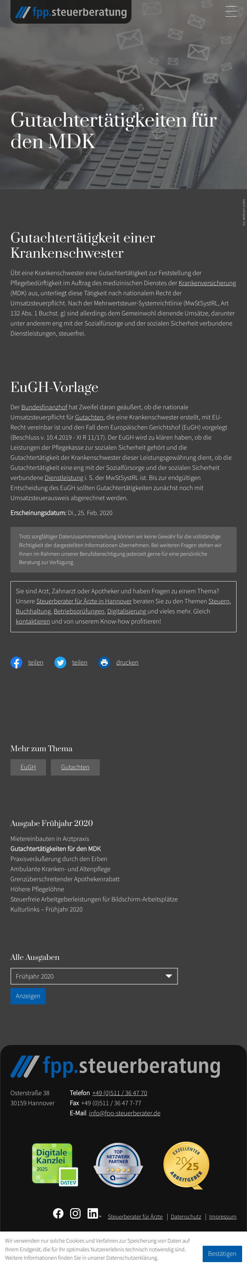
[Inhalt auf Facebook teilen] (32, 662)
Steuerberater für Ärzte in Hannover (84, 601)
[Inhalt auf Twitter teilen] (76, 662)
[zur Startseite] (70, 12)
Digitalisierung (127, 611)
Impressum (223, 1216)
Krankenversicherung (207, 283)
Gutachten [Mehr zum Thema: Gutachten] (75, 767)
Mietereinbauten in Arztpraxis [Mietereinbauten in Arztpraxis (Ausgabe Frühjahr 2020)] (49, 839)
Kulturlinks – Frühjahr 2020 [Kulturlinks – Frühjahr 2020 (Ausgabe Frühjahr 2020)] (46, 909)
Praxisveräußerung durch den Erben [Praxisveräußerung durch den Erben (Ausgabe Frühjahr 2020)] (58, 859)
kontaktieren (33, 621)
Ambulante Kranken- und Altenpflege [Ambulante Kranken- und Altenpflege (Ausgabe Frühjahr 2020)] (60, 869)
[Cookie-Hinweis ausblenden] (222, 1254)
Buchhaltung (33, 611)
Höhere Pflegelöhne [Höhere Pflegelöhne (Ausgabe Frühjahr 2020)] (37, 889)
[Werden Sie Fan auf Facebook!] (58, 1213)
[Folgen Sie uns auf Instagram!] (75, 1213)
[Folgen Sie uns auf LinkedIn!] (94, 1213)
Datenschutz (186, 1216)
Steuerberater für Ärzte (135, 1216)
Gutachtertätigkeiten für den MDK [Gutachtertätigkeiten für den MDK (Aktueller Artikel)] (55, 849)
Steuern (219, 601)
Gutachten (89, 417)
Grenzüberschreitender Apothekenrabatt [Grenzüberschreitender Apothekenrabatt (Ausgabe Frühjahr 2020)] (65, 879)
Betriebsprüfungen (79, 611)
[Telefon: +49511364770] (119, 1093)
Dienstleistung (64, 478)
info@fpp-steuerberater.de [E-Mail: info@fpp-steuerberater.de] (124, 1113)
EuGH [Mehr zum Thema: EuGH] (28, 767)
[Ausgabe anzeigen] (28, 996)
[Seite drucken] (123, 662)
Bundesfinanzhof (44, 407)
